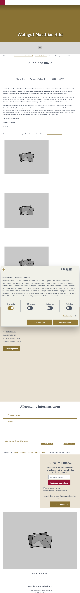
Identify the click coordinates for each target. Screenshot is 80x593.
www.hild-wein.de (15, 341)
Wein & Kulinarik (41, 56)
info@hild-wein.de (14, 338)
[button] (2, 2)
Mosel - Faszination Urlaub (23, 56)
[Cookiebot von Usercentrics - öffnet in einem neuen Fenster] (63, 269)
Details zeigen (68, 316)
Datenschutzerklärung (50, 491)
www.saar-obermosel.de (54, 134)
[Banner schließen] (77, 269)
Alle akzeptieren (65, 322)
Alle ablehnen (39, 322)
